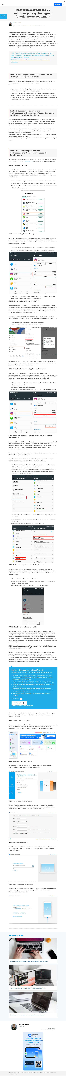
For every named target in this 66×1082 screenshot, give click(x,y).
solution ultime (29, 161)
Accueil (11, 1072)
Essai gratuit (17, 703)
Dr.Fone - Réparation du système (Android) (27, 670)
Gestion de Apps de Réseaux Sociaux (29, 24)
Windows (21, 699)
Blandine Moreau (17, 23)
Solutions (16, 1072)
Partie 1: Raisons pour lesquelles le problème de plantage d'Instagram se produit (31, 53)
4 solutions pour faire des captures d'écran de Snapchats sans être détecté (27, 1015)
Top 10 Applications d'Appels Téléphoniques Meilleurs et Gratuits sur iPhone (27, 988)
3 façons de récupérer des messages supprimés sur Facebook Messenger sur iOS (28, 961)
